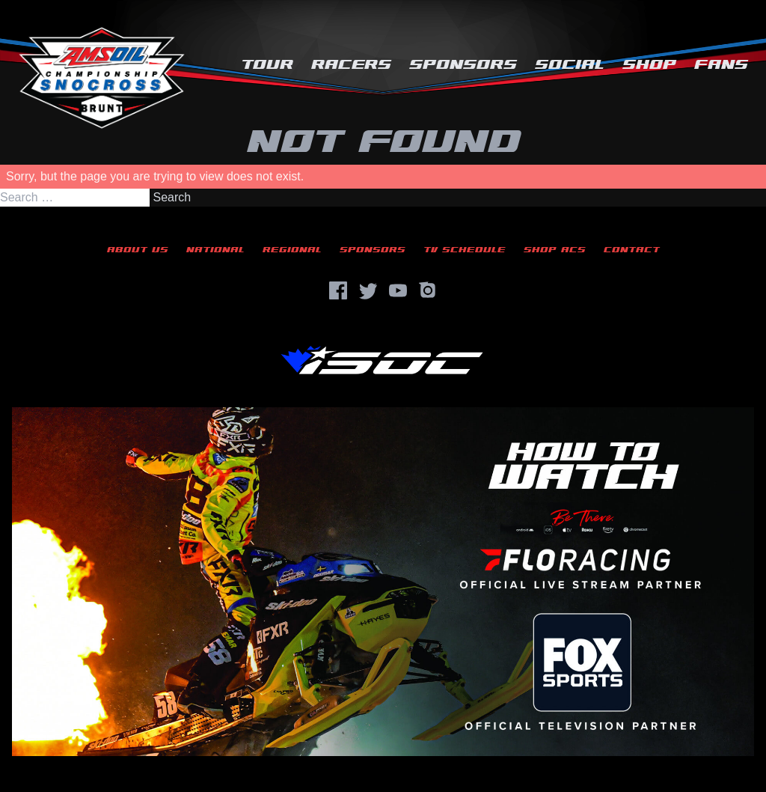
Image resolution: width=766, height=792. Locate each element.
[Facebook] (338, 290)
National (215, 249)
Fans (721, 65)
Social (569, 65)
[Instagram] (428, 290)
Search (172, 197)
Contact (632, 249)
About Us (137, 249)
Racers (351, 65)
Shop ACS (555, 249)
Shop (649, 65)
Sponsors (463, 65)
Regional (292, 249)
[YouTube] (398, 290)
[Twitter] (368, 290)
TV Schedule (464, 249)
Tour (267, 65)
